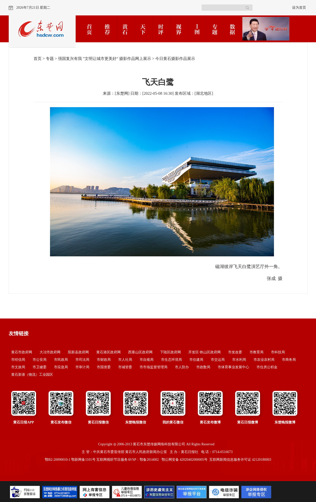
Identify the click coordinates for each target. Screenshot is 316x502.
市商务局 (289, 360)
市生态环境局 (171, 360)
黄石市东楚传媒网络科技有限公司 (159, 444)
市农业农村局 (264, 360)
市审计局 (82, 367)
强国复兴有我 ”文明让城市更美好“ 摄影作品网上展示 (104, 58)
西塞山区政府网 (140, 352)
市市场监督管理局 (153, 367)
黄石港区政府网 (108, 352)
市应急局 (61, 367)
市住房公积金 (267, 367)
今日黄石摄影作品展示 (175, 58)
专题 (50, 58)
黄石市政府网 (21, 352)
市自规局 (147, 360)
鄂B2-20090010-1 (57, 459)
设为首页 (299, 7)
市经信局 (18, 360)
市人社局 (125, 360)
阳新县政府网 (78, 352)
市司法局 (82, 360)
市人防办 (182, 367)
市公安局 (40, 360)
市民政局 (61, 360)
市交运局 (218, 360)
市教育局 (256, 352)
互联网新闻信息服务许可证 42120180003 (240, 459)
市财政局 (104, 360)
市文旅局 (18, 367)
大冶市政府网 (50, 352)
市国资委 (104, 367)
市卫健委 (40, 367)
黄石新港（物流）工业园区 (32, 374)
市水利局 (239, 360)
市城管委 (125, 367)
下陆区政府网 (170, 352)
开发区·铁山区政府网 (204, 352)
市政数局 (203, 367)
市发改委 (235, 352)
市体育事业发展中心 (233, 367)
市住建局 (196, 360)
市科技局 (278, 352)
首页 (38, 58)
